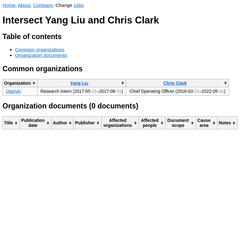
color (79, 5)
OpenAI (13, 91)
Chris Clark (175, 83)
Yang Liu (79, 83)
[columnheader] (20, 83)
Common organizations (39, 49)
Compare (43, 5)
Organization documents (41, 55)
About (24, 5)
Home (8, 5)
